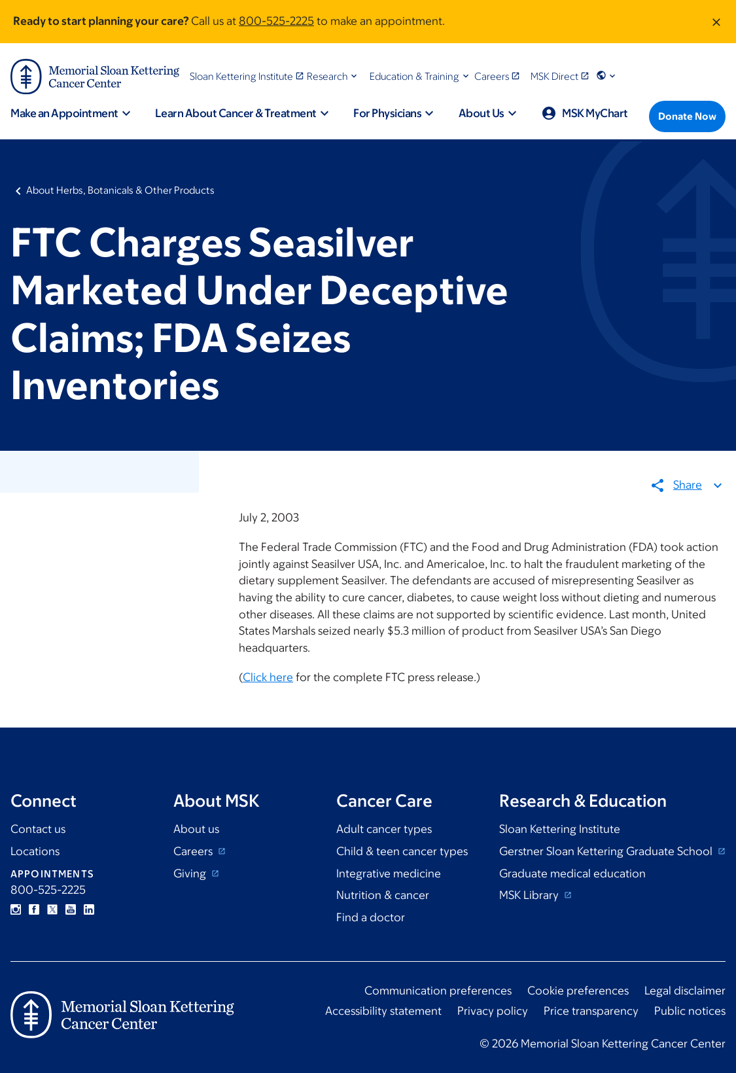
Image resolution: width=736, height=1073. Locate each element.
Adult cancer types (384, 829)
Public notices (690, 1010)
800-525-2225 (276, 20)
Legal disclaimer (685, 990)
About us (196, 829)
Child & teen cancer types (402, 851)
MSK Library (530, 895)
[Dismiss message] (716, 21)
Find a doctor (370, 917)
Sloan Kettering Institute (559, 829)
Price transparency (591, 1010)
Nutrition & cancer (382, 895)
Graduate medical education (572, 873)
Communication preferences (438, 990)
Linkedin (89, 909)
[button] (333, 76)
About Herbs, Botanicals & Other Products (120, 190)
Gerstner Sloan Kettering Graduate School (607, 851)
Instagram (15, 909)
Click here (268, 677)
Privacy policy (492, 1010)
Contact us (37, 829)
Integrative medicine (388, 873)
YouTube (70, 909)
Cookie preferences (578, 990)
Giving (191, 873)
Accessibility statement (383, 1010)
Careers (194, 851)
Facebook (34, 909)
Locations (35, 851)
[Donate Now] (687, 116)
